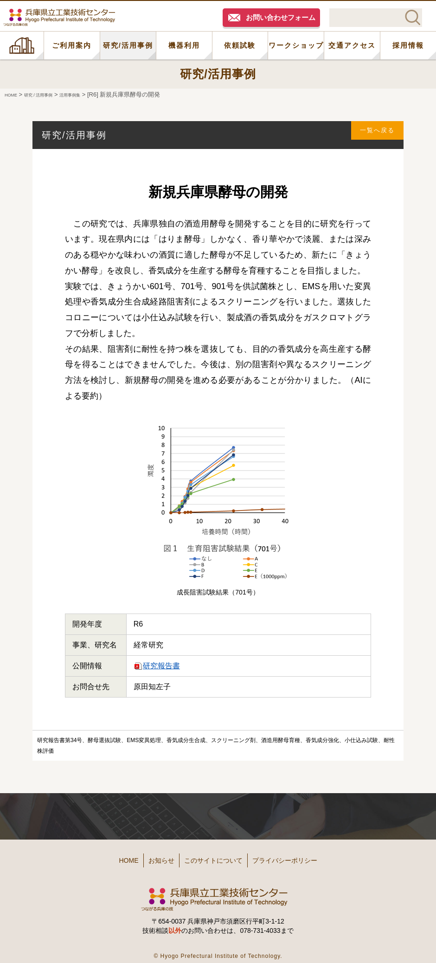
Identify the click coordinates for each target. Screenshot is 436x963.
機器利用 (184, 45)
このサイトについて (216, 857)
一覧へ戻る (371, 135)
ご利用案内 (71, 45)
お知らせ (149, 857)
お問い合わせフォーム (280, 17)
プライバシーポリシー (306, 857)
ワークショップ (296, 45)
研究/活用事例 (128, 45)
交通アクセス (352, 45)
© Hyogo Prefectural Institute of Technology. (218, 948)
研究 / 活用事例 (50, 94)
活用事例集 (93, 94)
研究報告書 (161, 666)
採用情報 (408, 45)
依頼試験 (240, 45)
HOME (22, 45)
